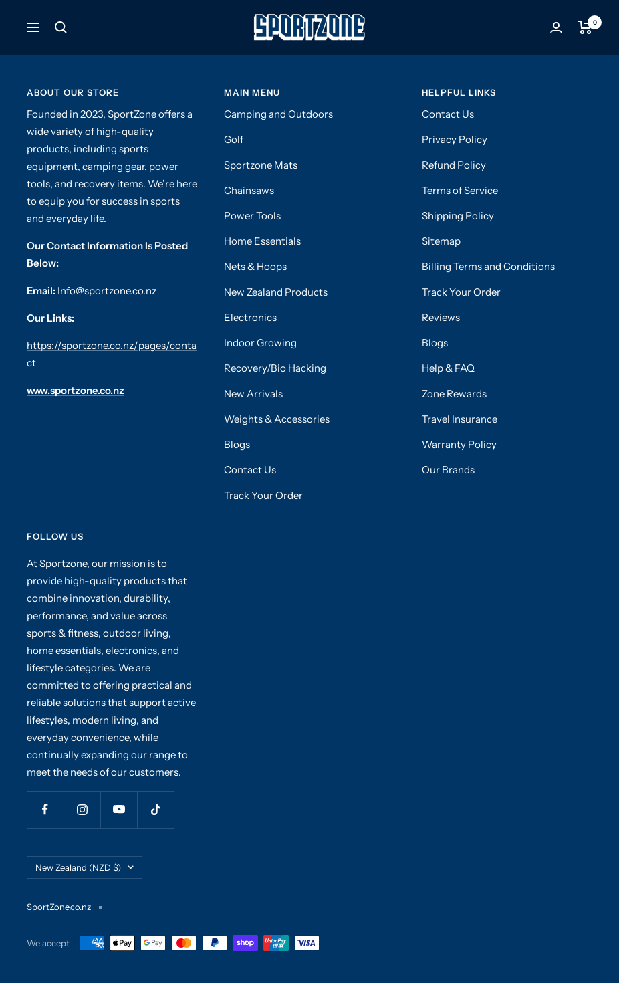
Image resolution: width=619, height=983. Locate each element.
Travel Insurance (459, 419)
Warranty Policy (459, 444)
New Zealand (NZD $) (84, 867)
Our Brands (448, 469)
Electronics (250, 317)
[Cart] (585, 27)
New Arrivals (253, 393)
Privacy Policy (454, 139)
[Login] (556, 27)
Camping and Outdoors (278, 114)
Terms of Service (460, 190)
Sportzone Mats (260, 164)
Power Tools (252, 215)
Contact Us (250, 469)
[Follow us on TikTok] (155, 809)
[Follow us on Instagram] (82, 809)
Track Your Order (263, 495)
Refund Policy (454, 164)
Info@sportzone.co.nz (106, 290)
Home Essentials (262, 241)
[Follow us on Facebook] (45, 809)
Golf (233, 139)
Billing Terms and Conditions (488, 266)
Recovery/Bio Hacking (275, 368)
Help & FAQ (448, 368)
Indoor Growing (260, 342)
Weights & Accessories (277, 419)
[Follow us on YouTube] (118, 809)
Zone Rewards (454, 393)
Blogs (237, 444)
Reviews (441, 317)
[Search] (61, 27)
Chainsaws (249, 190)
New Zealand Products (276, 292)
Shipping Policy (458, 215)
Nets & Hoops (255, 266)
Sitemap (441, 241)
